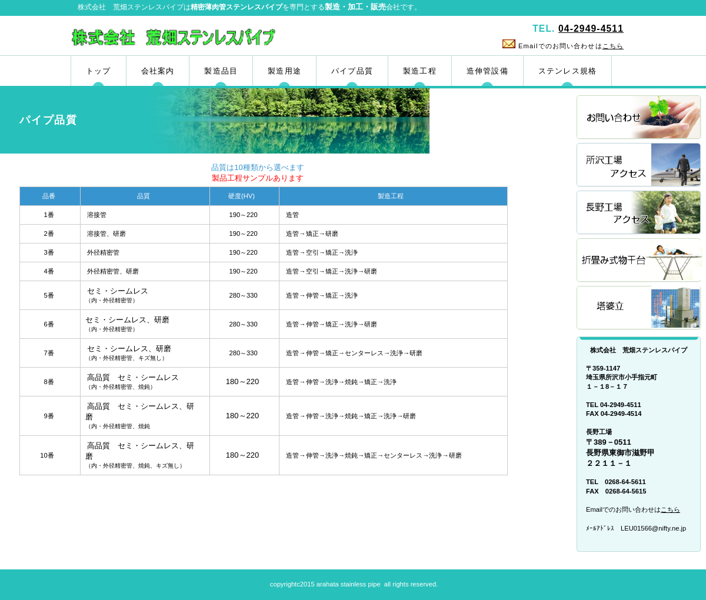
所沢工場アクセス (639, 165)
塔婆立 (639, 308)
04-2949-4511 (591, 29)
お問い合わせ (639, 118)
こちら (613, 45)
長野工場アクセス (639, 213)
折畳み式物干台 (639, 261)
